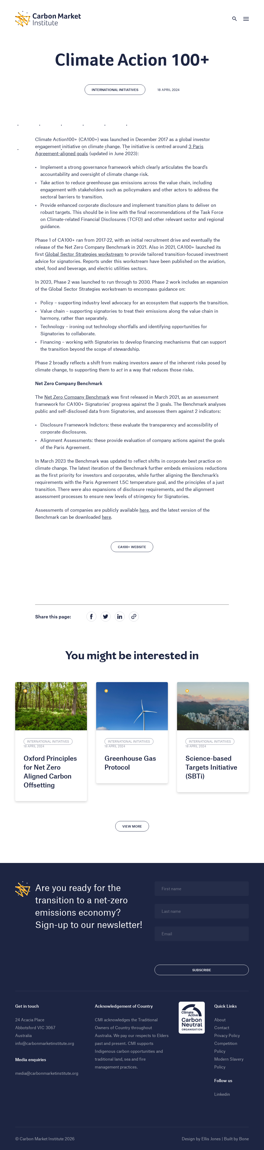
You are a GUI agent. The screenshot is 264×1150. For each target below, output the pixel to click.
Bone (244, 1138)
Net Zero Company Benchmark (76, 397)
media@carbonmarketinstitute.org (46, 1073)
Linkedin (222, 1094)
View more (132, 826)
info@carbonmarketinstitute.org (44, 1043)
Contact (221, 1027)
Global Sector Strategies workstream (84, 254)
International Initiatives (115, 90)
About (220, 1019)
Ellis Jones (211, 1138)
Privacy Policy (227, 1035)
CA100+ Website (132, 547)
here (144, 510)
